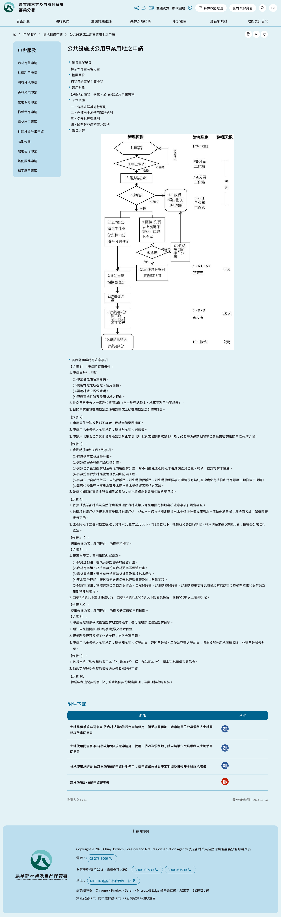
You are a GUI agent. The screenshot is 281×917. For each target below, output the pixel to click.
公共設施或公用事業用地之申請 (92, 34)
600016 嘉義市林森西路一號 (113, 880)
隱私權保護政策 (109, 898)
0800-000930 (147, 869)
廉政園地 (178, 8)
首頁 (14, 34)
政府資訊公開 (258, 21)
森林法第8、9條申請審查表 (89, 782)
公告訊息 (23, 21)
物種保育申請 (27, 111)
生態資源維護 (101, 21)
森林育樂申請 (27, 92)
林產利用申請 (27, 72)
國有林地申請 (27, 82)
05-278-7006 (101, 858)
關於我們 (62, 21)
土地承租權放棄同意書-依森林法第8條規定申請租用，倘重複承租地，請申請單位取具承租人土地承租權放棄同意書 (141, 729)
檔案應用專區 (27, 170)
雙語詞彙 (162, 8)
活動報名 (24, 141)
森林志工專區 (27, 121)
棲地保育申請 (27, 102)
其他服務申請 (27, 160)
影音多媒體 (218, 21)
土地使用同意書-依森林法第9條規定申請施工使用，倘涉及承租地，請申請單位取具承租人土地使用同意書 (141, 748)
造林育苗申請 (27, 62)
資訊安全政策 (86, 898)
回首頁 (33, 7)
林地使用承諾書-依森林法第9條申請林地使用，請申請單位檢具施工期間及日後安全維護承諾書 (138, 766)
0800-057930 (180, 869)
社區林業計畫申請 (31, 131)
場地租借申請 (53, 34)
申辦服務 (180, 21)
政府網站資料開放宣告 (139, 898)
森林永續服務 (140, 21)
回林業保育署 (242, 8)
